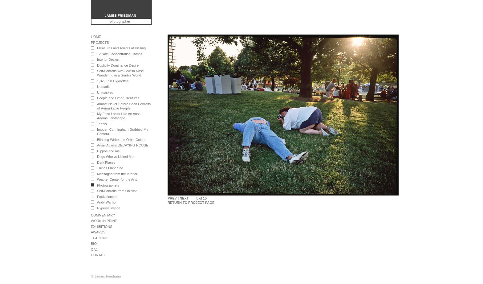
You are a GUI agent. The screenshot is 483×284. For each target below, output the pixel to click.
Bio (94, 243)
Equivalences (107, 197)
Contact (99, 255)
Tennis (102, 124)
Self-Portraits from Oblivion (117, 191)
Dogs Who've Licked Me (115, 156)
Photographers (108, 185)
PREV (172, 198)
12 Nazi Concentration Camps (119, 54)
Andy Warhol (106, 202)
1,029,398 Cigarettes (112, 81)
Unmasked (105, 92)
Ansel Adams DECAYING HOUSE (122, 145)
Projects (100, 42)
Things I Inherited (110, 168)
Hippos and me (108, 151)
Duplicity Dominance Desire (118, 65)
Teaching (99, 238)
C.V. (94, 249)
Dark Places (106, 162)
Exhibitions (101, 226)
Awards (98, 232)
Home (96, 37)
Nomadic (103, 86)
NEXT (184, 198)
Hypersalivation (108, 208)
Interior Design (108, 59)
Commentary (103, 215)
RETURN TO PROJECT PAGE (191, 202)
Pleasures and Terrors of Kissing (121, 48)
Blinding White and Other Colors (121, 140)
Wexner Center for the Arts (117, 179)
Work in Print (104, 221)
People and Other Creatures (118, 98)
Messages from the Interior (117, 174)
